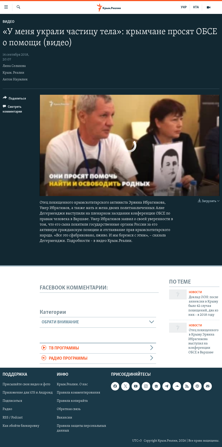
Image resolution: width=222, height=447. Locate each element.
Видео (9, 22)
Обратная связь (68, 409)
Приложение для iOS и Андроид (28, 393)
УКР (184, 7)
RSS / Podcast (13, 417)
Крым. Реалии (13, 73)
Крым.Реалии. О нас (72, 384)
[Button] (14, 99)
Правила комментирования (78, 393)
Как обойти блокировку (21, 426)
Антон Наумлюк (15, 79)
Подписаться (12, 401)
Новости (195, 292)
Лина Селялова (14, 66)
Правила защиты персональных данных (81, 428)
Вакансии (64, 417)
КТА (196, 7)
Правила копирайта (72, 401)
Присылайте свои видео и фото (26, 384)
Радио (7, 409)
